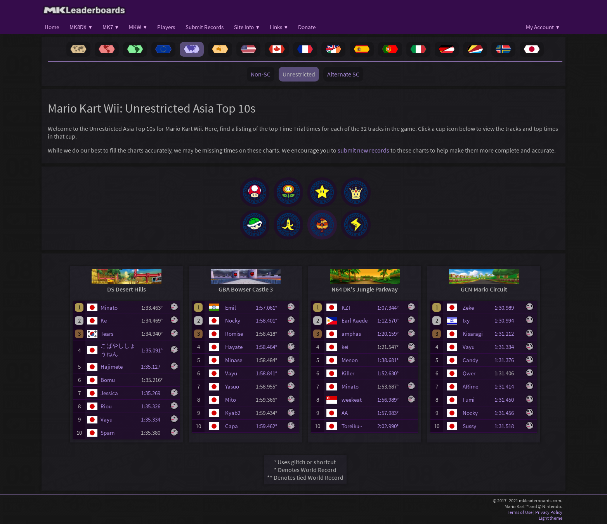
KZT (346, 307)
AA (345, 412)
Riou (106, 406)
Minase (233, 360)
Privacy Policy (548, 512)
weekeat (352, 399)
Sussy (469, 426)
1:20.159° (390, 333)
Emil (230, 307)
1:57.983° (390, 412)
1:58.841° (269, 373)
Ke (104, 320)
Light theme (550, 518)
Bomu (108, 379)
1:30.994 (507, 320)
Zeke (468, 307)
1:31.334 (507, 346)
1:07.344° (390, 307)
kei (345, 346)
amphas (351, 333)
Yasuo (232, 386)
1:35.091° (154, 350)
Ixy (466, 320)
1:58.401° (269, 320)
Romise (234, 333)
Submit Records (205, 27)
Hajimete (112, 366)
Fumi (469, 399)
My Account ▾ (542, 27)
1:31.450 (507, 399)
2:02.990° (390, 426)
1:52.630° (390, 373)
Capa (231, 426)
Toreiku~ (352, 426)
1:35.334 (154, 419)
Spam (107, 432)
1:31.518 (507, 426)
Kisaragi (473, 333)
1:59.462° (269, 426)
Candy (470, 360)
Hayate (234, 346)
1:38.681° (390, 360)
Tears (107, 333)
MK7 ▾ (110, 27)
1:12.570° (390, 320)
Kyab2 (232, 412)
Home (52, 27)
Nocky (232, 320)
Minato (109, 307)
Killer (348, 373)
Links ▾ (279, 27)
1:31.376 (507, 360)
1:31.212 (507, 333)
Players (166, 27)
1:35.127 (154, 366)
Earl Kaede (355, 320)
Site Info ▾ (246, 27)
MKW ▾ (138, 27)
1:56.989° (390, 399)
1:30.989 (507, 307)
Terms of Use (520, 512)
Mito (230, 399)
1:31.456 (507, 412)
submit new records (363, 150)
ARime (470, 386)
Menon (350, 360)
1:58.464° (269, 346)
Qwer (469, 373)
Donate (307, 27)
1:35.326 (154, 406)
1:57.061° (269, 307)
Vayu (107, 419)
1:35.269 (154, 393)
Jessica (109, 393)
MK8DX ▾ (80, 27)
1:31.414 (507, 386)
